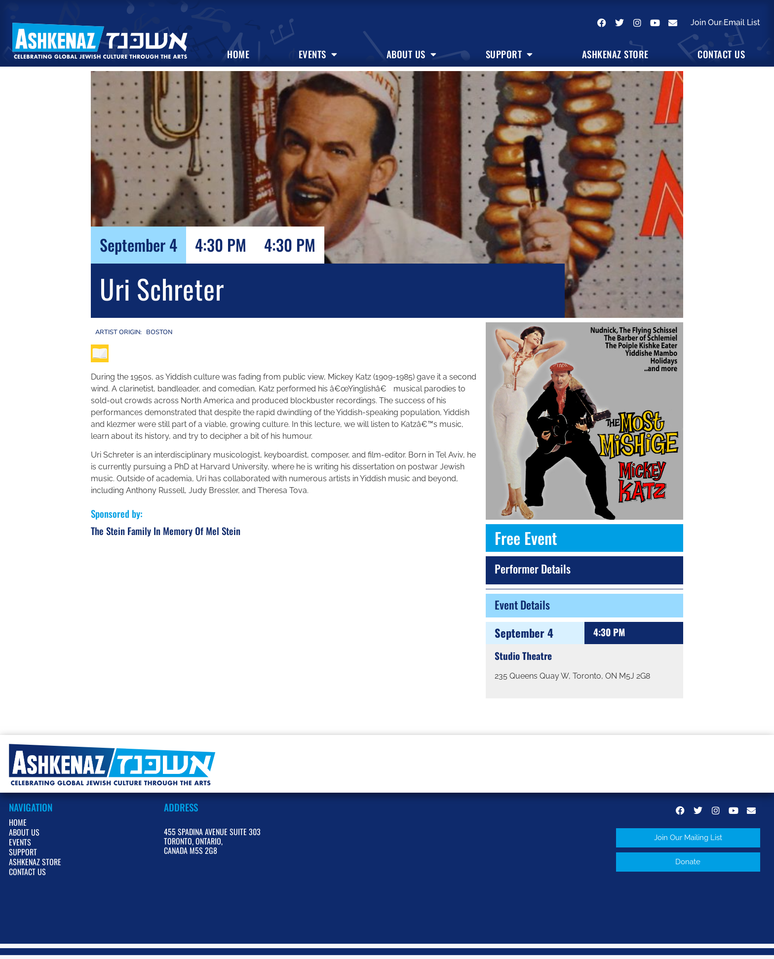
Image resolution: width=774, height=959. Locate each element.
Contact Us (721, 54)
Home (238, 54)
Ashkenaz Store (615, 54)
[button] (688, 837)
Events (318, 54)
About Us (412, 54)
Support (509, 54)
